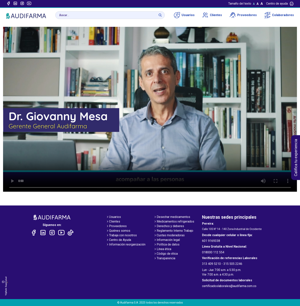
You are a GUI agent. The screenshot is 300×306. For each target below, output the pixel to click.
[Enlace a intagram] (22, 3)
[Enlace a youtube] (29, 3)
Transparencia (164, 258)
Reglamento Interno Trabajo (173, 231)
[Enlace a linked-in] (15, 3)
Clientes (212, 15)
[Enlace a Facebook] (8, 3)
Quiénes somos (118, 231)
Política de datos (166, 245)
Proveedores (243, 15)
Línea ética (162, 249)
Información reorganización (125, 245)
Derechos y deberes (169, 226)
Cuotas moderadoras (169, 235)
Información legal (167, 240)
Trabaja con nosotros (121, 235)
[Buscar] (160, 15)
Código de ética (166, 254)
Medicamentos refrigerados (174, 222)
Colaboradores (279, 15)
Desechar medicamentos (172, 217)
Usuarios (184, 15)
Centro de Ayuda (118, 240)
